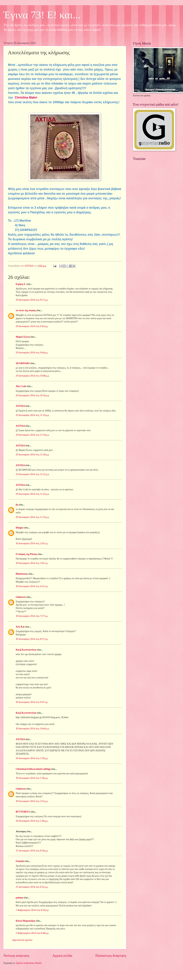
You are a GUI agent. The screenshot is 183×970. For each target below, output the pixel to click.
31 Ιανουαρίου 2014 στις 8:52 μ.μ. (32, 887)
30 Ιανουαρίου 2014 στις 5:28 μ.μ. (32, 821)
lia (17, 504)
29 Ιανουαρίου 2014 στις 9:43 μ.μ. (32, 326)
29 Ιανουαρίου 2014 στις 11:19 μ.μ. (32, 415)
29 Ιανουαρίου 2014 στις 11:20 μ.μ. (32, 454)
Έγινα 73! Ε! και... (42, 15)
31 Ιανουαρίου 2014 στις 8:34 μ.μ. (32, 850)
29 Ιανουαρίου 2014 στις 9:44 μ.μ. (32, 352)
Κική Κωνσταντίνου (26, 649)
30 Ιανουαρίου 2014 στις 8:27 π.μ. (32, 639)
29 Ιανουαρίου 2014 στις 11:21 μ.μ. (32, 474)
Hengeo (19, 527)
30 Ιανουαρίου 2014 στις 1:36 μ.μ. (32, 778)
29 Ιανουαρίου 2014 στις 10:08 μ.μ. (33, 375)
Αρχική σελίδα (62, 955)
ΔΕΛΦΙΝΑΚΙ (23, 363)
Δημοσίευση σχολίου (22, 940)
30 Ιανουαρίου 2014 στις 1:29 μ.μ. (32, 758)
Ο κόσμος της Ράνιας (26, 554)
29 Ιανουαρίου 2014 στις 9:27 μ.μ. (32, 300)
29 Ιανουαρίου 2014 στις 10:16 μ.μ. (33, 395)
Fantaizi (20, 861)
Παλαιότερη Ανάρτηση (110, 955)
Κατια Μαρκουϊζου (25, 921)
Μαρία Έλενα (23, 337)
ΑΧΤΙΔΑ (20, 406)
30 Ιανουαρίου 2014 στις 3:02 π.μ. (32, 563)
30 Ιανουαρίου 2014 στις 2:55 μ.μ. (32, 801)
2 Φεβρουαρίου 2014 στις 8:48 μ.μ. (32, 933)
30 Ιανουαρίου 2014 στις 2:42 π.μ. (32, 543)
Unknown (21, 597)
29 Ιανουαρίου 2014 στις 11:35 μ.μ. (32, 517)
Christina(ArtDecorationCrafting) (33, 769)
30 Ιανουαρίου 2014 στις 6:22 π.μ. (32, 586)
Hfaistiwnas (22, 574)
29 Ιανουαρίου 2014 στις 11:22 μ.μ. (32, 494)
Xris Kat (20, 626)
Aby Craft (21, 386)
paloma (19, 897)
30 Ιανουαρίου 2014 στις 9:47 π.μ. (32, 702)
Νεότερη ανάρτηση (16, 955)
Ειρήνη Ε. (21, 284)
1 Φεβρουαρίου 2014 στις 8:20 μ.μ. (32, 910)
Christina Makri (26, 97)
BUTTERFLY (23, 811)
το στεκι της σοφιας (26, 310)
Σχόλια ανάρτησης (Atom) (28, 963)
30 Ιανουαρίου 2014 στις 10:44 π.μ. (32, 728)
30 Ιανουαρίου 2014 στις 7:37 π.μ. (32, 616)
